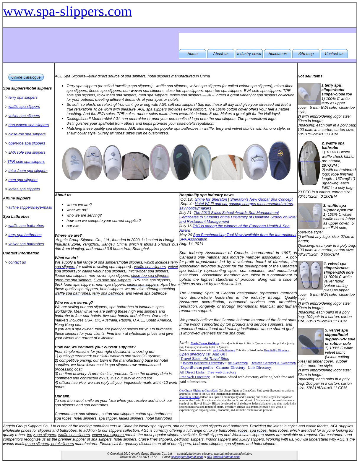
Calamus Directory (230, 367)
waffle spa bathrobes (26, 225)
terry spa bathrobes (24, 235)
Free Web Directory (194, 377)
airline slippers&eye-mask (30, 207)
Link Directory (259, 367)
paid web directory (224, 350)
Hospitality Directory (276, 350)
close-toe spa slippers (27, 134)
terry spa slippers (22, 97)
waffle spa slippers (24, 106)
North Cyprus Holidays (205, 343)
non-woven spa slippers (28, 125)
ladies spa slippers (24, 189)
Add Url (218, 354)
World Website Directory (203, 363)
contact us (17, 262)
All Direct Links (192, 372)
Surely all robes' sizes (117, 133)
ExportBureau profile (197, 367)
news (229, 195)
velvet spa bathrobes (26, 244)
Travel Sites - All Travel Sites (205, 358)
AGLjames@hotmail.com (223, 457)
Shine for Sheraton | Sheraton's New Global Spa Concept (244, 199)
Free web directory (221, 372)
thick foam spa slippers (27, 170)
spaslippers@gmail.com (187, 457)
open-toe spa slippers (26, 143)
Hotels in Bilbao (189, 397)
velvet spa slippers (24, 115)
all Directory (238, 363)
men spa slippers (22, 180)
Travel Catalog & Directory (273, 363)
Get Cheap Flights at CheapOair (198, 390)
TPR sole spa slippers (26, 161)
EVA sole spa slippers (26, 152)
